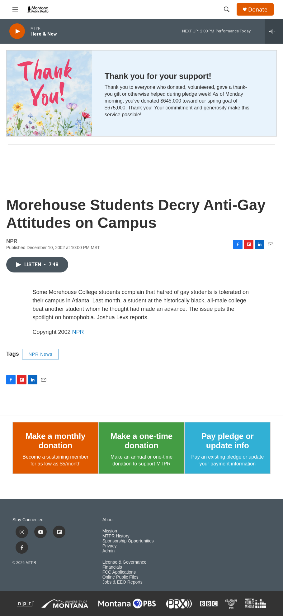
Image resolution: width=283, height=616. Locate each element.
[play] (17, 31)
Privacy (109, 546)
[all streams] (274, 31)
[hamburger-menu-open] (15, 9)
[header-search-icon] (227, 9)
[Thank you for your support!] (49, 93)
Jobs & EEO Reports (122, 582)
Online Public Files (120, 577)
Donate (257, 9)
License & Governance (124, 562)
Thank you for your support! (158, 76)
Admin (108, 551)
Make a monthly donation (55, 440)
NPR (78, 332)
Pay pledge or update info (227, 440)
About (108, 519)
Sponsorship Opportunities (128, 541)
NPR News (40, 354)
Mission (109, 531)
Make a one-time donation (141, 440)
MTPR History (116, 536)
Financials (112, 567)
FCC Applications (119, 572)
